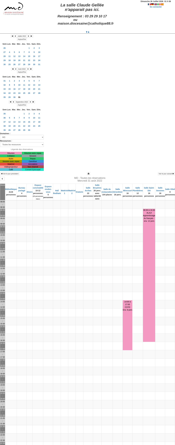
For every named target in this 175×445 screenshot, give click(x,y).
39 (4, 130)
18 (9, 60)
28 (4, 56)
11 (9, 56)
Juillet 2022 (22, 36)
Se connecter (156, 7)
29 (4, 60)
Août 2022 (22, 69)
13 (19, 56)
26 (4, 48)
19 (14, 60)
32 (4, 85)
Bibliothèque (11, 189)
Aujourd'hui (22, 39)
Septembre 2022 (22, 102)
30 (4, 64)
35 (4, 97)
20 (19, 60)
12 (14, 56)
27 (4, 52)
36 (4, 118)
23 (34, 60)
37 (4, 122)
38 (4, 126)
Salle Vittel (170, 189)
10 (39, 52)
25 (9, 64)
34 (4, 93)
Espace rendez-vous (48, 189)
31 (39, 64)
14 (24, 56)
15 (29, 56)
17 (39, 56)
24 (39, 60)
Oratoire (79, 192)
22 (29, 60)
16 (34, 56)
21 (24, 60)
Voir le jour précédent (9, 174)
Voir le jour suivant (166, 174)
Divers (30, 192)
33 (4, 89)
